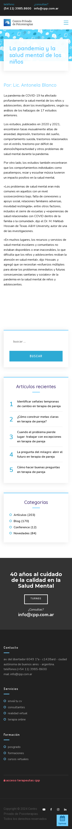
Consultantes (16, 707)
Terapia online (17, 719)
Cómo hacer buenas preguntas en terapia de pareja (38, 469)
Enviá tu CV (15, 701)
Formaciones (16, 753)
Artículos (20, 515)
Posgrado (14, 747)
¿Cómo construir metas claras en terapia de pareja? (38, 419)
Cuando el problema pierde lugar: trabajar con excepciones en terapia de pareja (39, 437)
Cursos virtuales (18, 759)
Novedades (22, 533)
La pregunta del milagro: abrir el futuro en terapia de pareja (40, 454)
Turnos (36, 598)
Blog (17, 521)
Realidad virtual (17, 713)
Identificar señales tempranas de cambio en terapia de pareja (39, 403)
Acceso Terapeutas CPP (22, 780)
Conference (22, 527)
